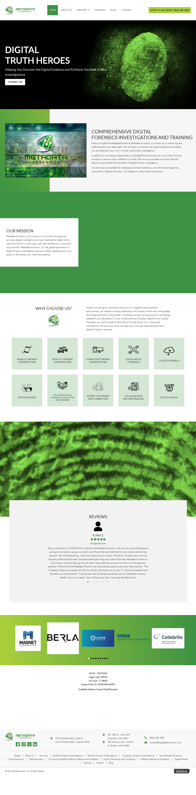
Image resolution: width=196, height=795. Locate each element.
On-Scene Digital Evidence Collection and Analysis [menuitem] (73, 781)
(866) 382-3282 (157, 748)
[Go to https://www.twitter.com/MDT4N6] (29, 766)
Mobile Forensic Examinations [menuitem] (67, 777)
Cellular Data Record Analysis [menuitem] (154, 781)
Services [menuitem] (43, 777)
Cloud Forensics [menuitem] (16, 781)
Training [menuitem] (87, 784)
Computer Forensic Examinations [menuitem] (138, 777)
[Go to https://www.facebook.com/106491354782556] (17, 766)
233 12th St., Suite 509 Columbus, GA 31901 (119, 747)
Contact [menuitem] (100, 784)
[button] (15, 82)
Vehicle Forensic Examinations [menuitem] (102, 777)
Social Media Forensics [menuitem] (170, 777)
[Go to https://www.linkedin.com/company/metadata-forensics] (35, 766)
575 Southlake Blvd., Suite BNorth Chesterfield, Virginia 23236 (72, 751)
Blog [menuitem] (111, 784)
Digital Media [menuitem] (181, 781)
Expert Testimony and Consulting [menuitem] (119, 781)
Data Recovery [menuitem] (36, 781)
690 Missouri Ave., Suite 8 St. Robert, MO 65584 (120, 754)
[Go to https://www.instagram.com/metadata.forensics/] (23, 766)
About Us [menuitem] (29, 777)
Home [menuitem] (17, 777)
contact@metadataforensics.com (165, 753)
